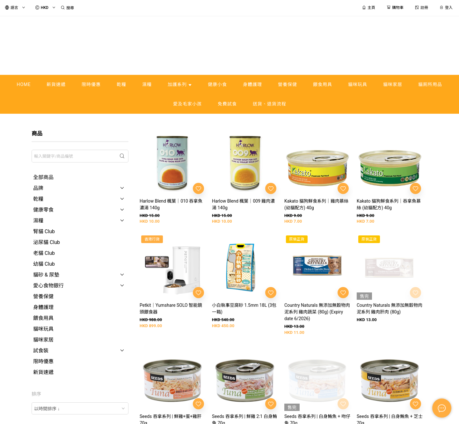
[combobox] (80, 408)
